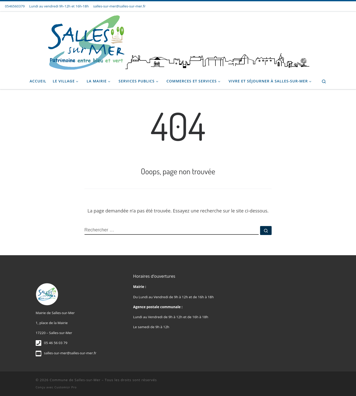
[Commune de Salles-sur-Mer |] (178, 41)
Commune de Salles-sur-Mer (75, 380)
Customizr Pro (65, 387)
